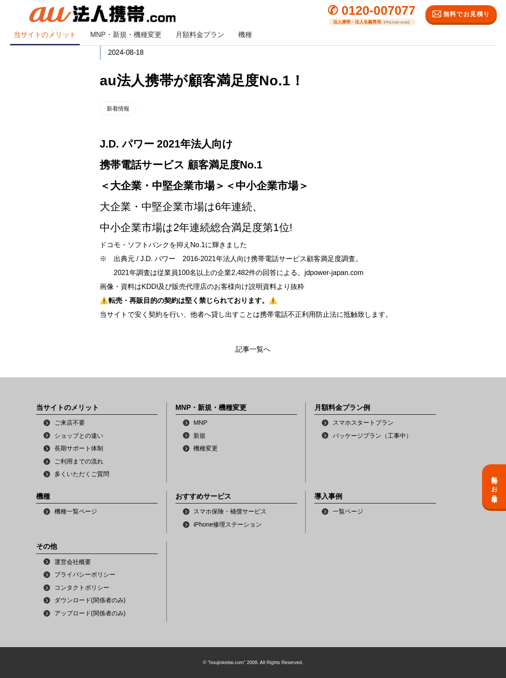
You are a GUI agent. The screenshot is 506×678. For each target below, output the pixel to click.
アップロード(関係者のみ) (90, 613)
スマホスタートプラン (363, 422)
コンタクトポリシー (81, 587)
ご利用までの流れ (78, 461)
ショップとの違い (78, 435)
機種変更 (205, 448)
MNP (200, 422)
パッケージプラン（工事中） (372, 435)
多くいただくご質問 (81, 473)
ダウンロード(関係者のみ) (90, 600)
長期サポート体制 (78, 448)
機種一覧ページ (75, 511)
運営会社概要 (72, 561)
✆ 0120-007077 (371, 10)
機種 (245, 34)
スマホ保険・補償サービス (229, 511)
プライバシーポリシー (84, 574)
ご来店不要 (69, 422)
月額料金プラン (199, 34)
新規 (199, 435)
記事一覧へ (253, 349)
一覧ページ (348, 511)
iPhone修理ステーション (227, 524)
